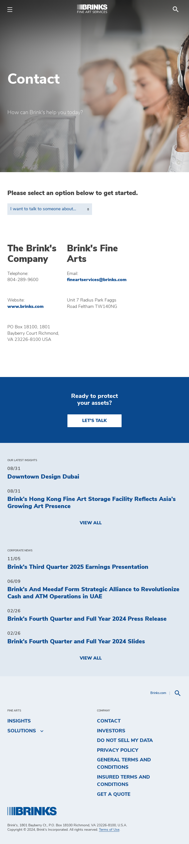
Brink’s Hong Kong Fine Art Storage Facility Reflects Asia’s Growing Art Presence (91, 502)
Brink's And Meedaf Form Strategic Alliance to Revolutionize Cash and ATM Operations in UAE (93, 593)
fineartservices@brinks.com (96, 280)
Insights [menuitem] (19, 721)
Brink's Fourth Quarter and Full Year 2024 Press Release (87, 619)
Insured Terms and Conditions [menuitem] (123, 781)
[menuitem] (176, 9)
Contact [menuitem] (109, 721)
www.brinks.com (25, 306)
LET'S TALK (94, 421)
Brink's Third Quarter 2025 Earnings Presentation (77, 567)
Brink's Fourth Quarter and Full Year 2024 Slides (76, 642)
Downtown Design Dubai (43, 477)
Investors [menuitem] (111, 730)
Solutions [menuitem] (21, 731)
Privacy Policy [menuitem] (117, 750)
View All (91, 523)
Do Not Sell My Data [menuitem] (125, 740)
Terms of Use (109, 829)
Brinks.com (158, 693)
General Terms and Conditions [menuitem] (124, 763)
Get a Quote (113, 794)
